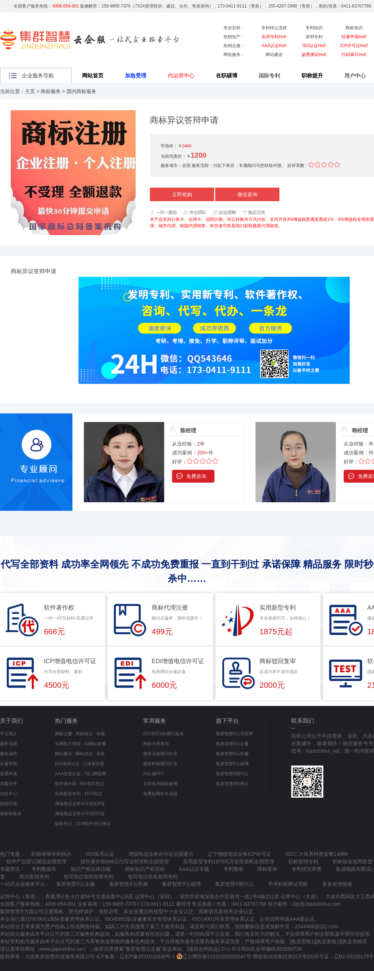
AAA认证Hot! (274, 45)
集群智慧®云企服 (232, 743)
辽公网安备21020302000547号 (216, 956)
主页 (30, 91)
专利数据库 (43, 869)
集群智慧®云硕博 (232, 763)
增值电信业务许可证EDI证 (80, 813)
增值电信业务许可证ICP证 (80, 803)
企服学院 (8, 763)
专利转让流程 (274, 27)
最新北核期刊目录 (160, 753)
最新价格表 (10, 813)
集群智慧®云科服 (232, 753)
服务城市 (8, 753)
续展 (100, 733)
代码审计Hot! (354, 54)
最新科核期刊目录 (160, 763)
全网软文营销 (68, 743)
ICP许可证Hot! (354, 45)
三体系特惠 (93, 763)
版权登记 (63, 823)
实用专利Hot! (274, 36)
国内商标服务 (81, 91)
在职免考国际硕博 (160, 783)
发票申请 (8, 773)
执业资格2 (328, 941)
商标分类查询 (156, 743)
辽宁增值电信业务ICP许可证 (239, 854)
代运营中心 (181, 75)
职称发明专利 (303, 861)
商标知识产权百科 (145, 869)
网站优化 (84, 753)
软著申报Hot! (354, 36)
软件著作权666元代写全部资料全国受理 (125, 861)
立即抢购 (182, 194)
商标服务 (51, 91)
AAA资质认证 (68, 773)
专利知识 (314, 27)
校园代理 (8, 803)
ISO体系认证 (67, 763)
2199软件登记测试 (93, 823)
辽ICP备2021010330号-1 (147, 956)
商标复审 (267, 869)
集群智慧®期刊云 (232, 773)
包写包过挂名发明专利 (153, 876)
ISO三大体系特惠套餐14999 (316, 854)
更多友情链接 (337, 884)
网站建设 (274, 54)
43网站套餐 (95, 743)
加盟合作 (8, 783)
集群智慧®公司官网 (234, 733)
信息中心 (8, 793)
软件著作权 (65, 783)
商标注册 (63, 733)
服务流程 (8, 743)
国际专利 (269, 75)
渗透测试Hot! (314, 54)
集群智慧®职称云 (232, 783)
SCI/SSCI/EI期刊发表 (163, 733)
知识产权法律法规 (91, 869)
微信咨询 (247, 194)
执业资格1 (302, 941)
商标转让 (84, 733)
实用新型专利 (68, 793)
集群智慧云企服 (143, 949)
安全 (100, 753)
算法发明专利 (34, 876)
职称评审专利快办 (51, 854)
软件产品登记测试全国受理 (36, 861)
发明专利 (314, 36)
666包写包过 (92, 783)
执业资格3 (353, 941)
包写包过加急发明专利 (88, 876)
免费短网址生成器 (160, 793)
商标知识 (354, 27)
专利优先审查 (307, 869)
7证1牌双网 (95, 773)
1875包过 (93, 793)
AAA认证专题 (194, 869)
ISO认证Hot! (314, 45)
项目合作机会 (203, 949)
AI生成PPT (153, 773)
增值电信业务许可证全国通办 (160, 854)
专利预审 (233, 869)
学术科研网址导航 (288, 884)
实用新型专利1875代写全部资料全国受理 (228, 861)
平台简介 (8, 733)
